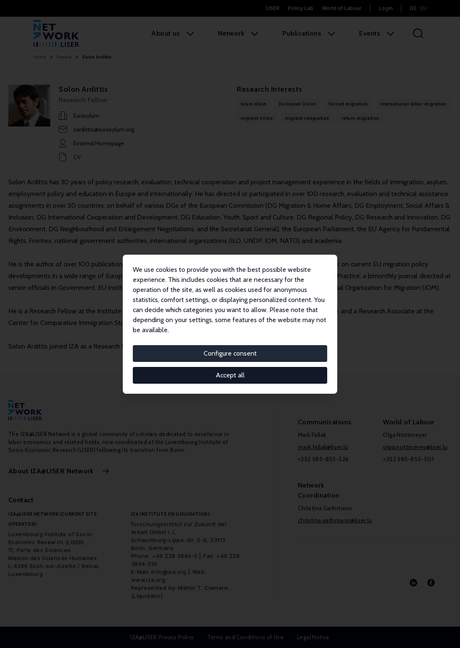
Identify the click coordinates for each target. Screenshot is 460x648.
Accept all (230, 375)
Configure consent (230, 353)
